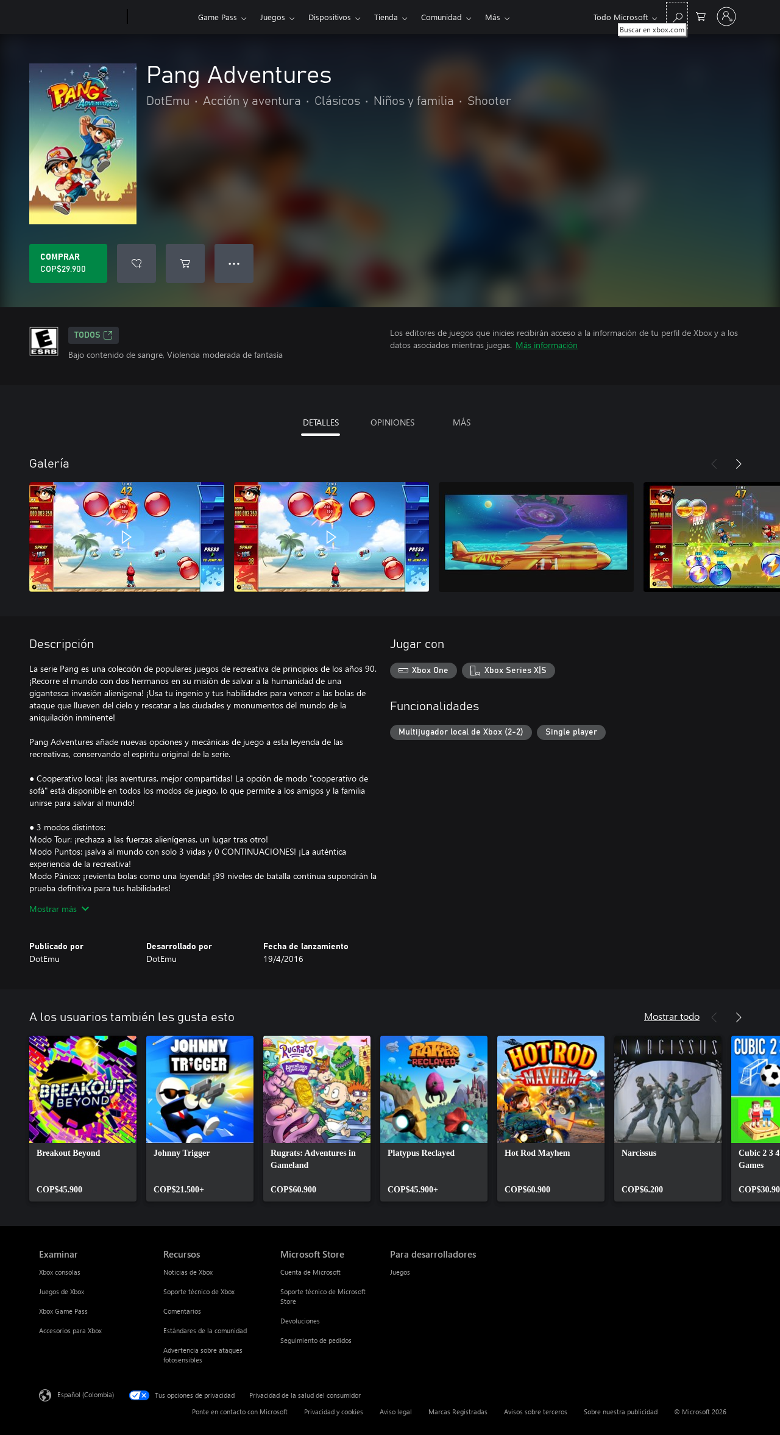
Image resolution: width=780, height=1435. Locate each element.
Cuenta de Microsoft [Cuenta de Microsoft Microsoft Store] (310, 1272)
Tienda (386, 17)
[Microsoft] (80, 17)
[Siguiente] (738, 463)
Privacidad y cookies (333, 1411)
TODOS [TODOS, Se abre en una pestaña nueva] (93, 335)
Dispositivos (329, 17)
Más (492, 17)
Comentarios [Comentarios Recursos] (182, 1311)
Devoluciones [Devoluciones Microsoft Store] (300, 1321)
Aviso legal (396, 1411)
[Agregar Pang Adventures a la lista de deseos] (136, 263)
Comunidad (441, 17)
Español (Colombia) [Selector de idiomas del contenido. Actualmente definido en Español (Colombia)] (85, 1394)
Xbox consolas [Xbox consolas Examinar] (59, 1272)
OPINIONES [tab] (392, 422)
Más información (547, 345)
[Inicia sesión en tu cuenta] (726, 16)
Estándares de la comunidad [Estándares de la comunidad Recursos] (205, 1330)
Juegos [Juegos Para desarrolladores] (400, 1272)
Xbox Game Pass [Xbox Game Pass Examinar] (63, 1311)
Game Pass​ (217, 17)
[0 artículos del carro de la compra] (701, 15)
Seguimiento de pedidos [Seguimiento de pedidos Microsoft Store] (316, 1340)
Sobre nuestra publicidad (621, 1411)
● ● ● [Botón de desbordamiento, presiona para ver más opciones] (234, 263)
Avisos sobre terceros (535, 1411)
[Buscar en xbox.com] (677, 15)
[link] (82, 1119)
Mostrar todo (672, 1015)
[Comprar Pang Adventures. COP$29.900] (68, 263)
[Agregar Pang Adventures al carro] (185, 263)
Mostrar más (59, 908)
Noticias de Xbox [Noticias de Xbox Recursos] (188, 1272)
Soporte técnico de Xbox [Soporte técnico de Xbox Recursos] (199, 1291)
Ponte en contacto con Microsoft (240, 1411)
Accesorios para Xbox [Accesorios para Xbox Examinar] (70, 1330)
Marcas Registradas (458, 1411)
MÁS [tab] (461, 422)
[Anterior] (714, 463)
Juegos (272, 17)
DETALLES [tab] (321, 422)
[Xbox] (161, 17)
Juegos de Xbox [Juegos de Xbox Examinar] (61, 1291)
